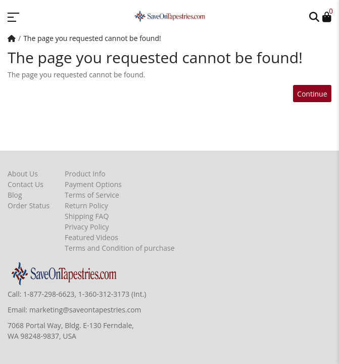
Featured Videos (91, 237)
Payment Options (93, 184)
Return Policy (86, 205)
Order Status (29, 205)
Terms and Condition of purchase (119, 248)
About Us (23, 173)
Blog (15, 195)
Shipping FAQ (87, 216)
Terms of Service (92, 195)
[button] (314, 16)
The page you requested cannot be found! (92, 38)
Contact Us (25, 184)
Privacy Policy (87, 227)
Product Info (85, 173)
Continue (312, 94)
